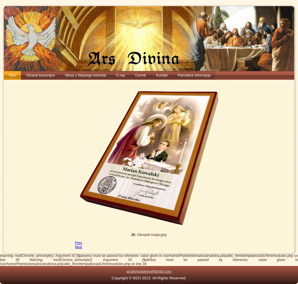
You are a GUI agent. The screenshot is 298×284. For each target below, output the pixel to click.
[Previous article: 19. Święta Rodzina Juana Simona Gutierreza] (78, 243)
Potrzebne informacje (194, 75)
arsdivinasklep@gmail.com (149, 271)
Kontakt (162, 75)
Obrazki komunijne (40, 75)
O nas (120, 75)
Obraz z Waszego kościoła (85, 75)
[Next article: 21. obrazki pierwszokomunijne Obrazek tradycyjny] (78, 247)
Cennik (140, 75)
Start (12, 75)
